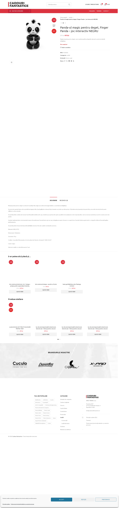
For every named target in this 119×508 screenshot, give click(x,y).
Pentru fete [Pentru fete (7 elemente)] (38, 493)
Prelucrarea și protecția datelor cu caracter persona (22, 504)
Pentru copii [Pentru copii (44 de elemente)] (47, 488)
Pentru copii (69, 58)
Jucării (70, 17)
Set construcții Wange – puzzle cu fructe (46, 362)
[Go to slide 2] (59, 417)
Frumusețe (63, 492)
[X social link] (67, 61)
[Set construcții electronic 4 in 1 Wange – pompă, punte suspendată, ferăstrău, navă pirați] (20, 349)
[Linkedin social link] (73, 61)
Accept (61, 499)
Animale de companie (65, 477)
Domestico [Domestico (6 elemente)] (37, 480)
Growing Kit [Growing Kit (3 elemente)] (45, 480)
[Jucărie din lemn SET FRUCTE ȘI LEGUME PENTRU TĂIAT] (20, 391)
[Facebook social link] (65, 61)
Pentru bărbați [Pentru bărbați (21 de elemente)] (38, 488)
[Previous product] (61, 23)
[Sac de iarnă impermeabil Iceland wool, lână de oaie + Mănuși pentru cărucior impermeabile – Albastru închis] (46, 391)
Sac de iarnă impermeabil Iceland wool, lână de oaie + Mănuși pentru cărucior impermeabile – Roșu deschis (98, 406)
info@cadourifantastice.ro (93, 488)
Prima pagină (63, 17)
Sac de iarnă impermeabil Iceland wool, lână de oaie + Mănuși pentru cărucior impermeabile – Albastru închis (46, 406)
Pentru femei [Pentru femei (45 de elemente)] (46, 490)
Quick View (19, 369)
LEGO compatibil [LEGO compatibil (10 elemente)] (39, 483)
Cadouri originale (64, 480)
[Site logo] (18, 4)
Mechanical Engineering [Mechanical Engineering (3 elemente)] (50, 483)
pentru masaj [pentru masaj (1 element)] (46, 493)
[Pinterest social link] (71, 61)
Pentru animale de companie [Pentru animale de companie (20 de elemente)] (42, 485)
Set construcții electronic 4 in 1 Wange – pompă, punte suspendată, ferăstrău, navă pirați (19, 363)
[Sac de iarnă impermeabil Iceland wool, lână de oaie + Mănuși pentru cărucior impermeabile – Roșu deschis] (98, 391)
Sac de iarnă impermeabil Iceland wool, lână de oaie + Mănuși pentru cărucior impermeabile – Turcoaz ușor (72, 406)
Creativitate (63, 489)
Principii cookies (6, 504)
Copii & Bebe (63, 486)
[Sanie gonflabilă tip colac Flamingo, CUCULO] (72, 349)
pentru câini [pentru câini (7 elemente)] (38, 490)
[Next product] (65, 23)
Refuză (83, 499)
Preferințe (106, 499)
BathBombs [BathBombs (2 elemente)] (38, 477)
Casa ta (62, 483)
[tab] (53, 277)
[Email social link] (69, 61)
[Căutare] (59, 4)
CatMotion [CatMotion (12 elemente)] (45, 477)
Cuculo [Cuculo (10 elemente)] (51, 477)
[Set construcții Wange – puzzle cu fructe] (46, 349)
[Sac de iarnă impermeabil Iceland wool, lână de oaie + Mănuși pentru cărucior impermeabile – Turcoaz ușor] (72, 391)
